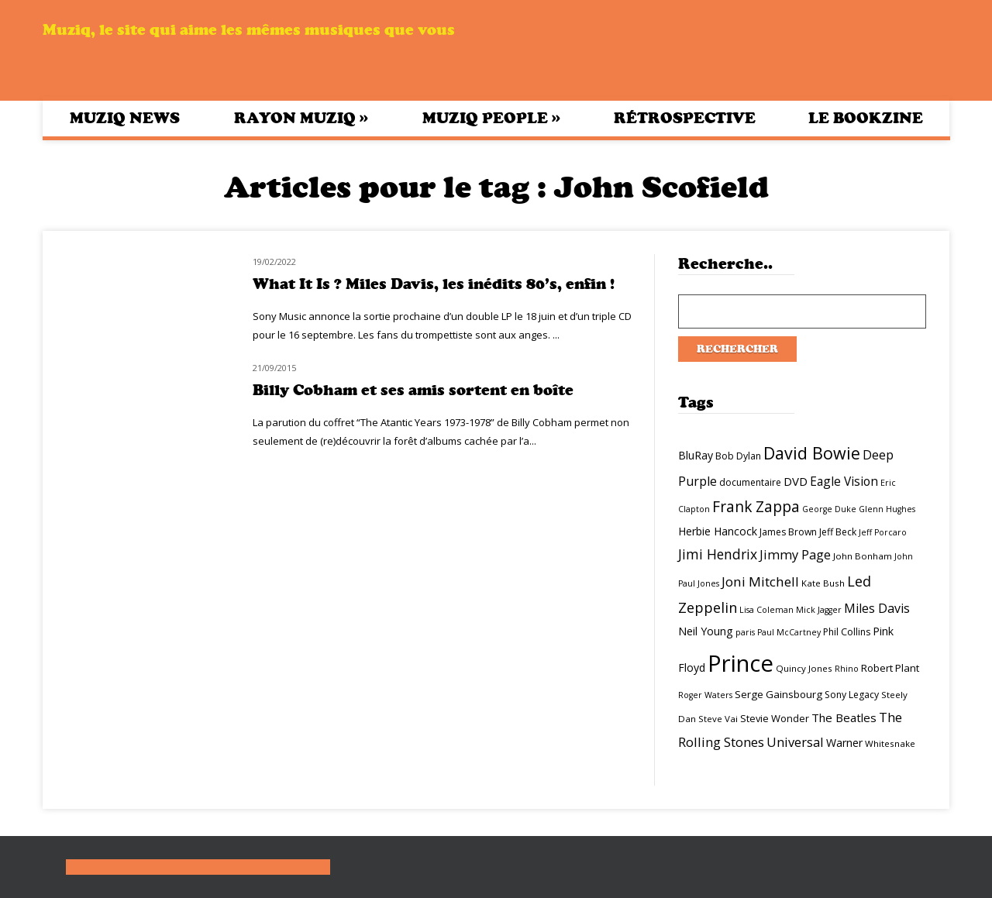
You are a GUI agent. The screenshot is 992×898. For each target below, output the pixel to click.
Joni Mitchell (760, 581)
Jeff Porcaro (883, 532)
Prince (740, 663)
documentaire (750, 482)
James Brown (788, 531)
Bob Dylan (738, 456)
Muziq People (491, 117)
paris (745, 632)
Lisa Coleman (766, 609)
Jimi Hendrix (717, 554)
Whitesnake (890, 743)
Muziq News (125, 118)
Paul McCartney (789, 632)
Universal (795, 742)
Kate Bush (823, 583)
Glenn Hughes (887, 509)
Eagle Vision (844, 481)
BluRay (695, 455)
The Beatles (844, 717)
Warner (844, 742)
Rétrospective (685, 118)
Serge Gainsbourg (778, 694)
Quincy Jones (804, 668)
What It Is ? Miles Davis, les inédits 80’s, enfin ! (434, 284)
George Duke (829, 509)
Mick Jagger (819, 609)
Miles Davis (877, 608)
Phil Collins (846, 631)
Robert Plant (890, 668)
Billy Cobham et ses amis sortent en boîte (413, 390)
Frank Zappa (756, 507)
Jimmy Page (795, 554)
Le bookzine (865, 118)
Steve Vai (718, 718)
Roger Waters (705, 695)
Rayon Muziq (301, 117)
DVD (796, 481)
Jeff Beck (837, 531)
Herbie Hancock (717, 531)
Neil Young (705, 631)
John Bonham (862, 556)
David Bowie (811, 453)
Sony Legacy (852, 694)
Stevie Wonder (774, 718)
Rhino (847, 668)
